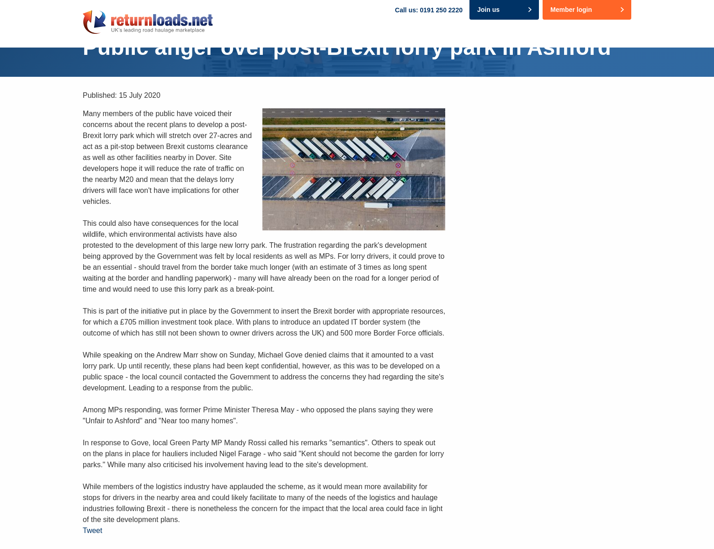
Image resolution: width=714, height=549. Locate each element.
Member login (571, 9)
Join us (488, 9)
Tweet (92, 530)
